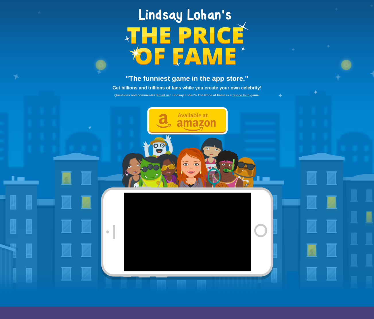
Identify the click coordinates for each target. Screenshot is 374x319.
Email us (163, 95)
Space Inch (240, 95)
